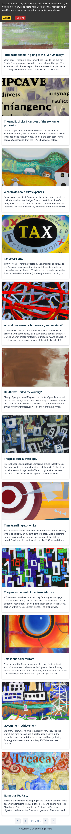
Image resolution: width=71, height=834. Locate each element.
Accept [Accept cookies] (6, 17)
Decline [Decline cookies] (20, 17)
